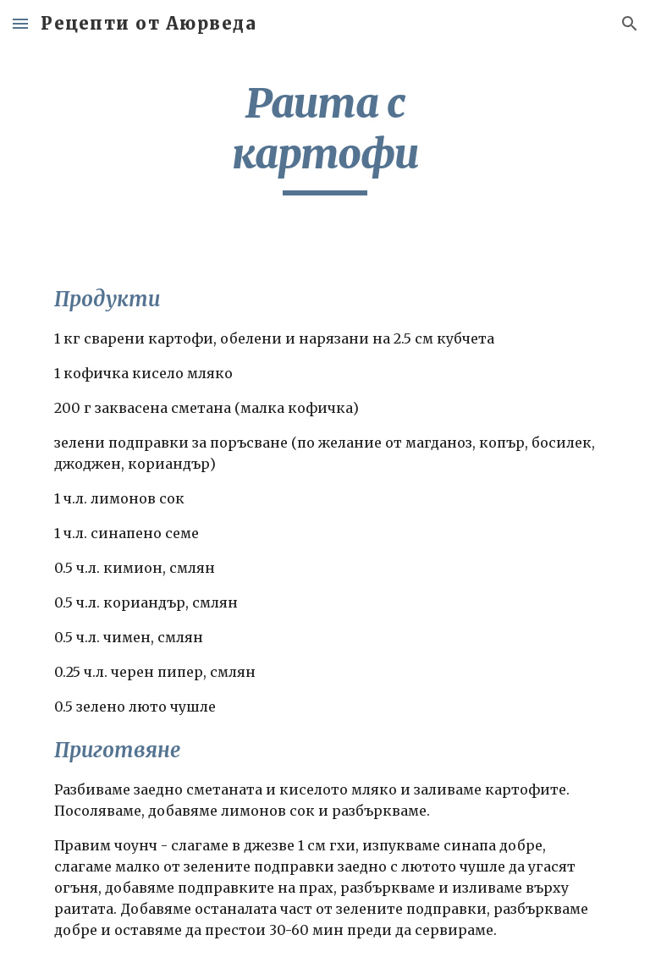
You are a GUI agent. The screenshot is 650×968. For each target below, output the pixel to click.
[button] (20, 23)
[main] (324, 136)
